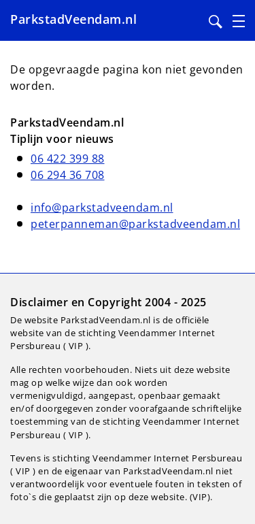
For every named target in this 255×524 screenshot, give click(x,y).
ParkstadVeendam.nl (73, 19)
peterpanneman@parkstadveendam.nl (135, 223)
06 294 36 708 (68, 174)
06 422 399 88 (68, 158)
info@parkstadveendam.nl (102, 207)
